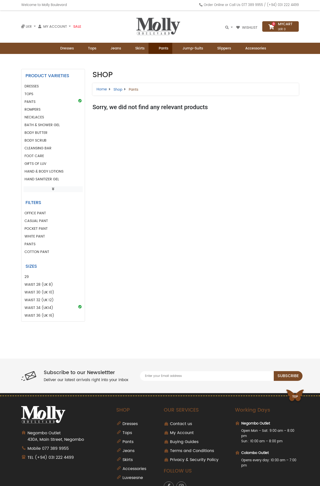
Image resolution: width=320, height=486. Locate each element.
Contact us (181, 424)
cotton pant (36, 252)
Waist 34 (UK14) (53, 308)
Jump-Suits (189, 48)
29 (26, 277)
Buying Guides (184, 442)
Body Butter (36, 133)
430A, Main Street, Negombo (68, 436)
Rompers (32, 109)
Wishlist (247, 27)
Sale (77, 26)
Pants (160, 48)
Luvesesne (132, 478)
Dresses (64, 48)
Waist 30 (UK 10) (39, 292)
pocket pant (36, 229)
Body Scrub (35, 140)
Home (101, 89)
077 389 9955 (252, 5)
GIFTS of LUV (35, 164)
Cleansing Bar (38, 148)
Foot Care (34, 156)
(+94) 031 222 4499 (283, 5)
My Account (182, 433)
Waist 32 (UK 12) (39, 300)
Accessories (252, 48)
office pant (35, 213)
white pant (34, 236)
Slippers (221, 48)
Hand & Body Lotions (44, 171)
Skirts (136, 48)
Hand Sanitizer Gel (41, 179)
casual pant (36, 221)
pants (30, 244)
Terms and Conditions (192, 451)
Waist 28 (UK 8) (38, 284)
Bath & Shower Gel (42, 125)
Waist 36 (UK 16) (39, 315)
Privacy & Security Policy (194, 460)
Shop (118, 89)
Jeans (112, 48)
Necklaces (34, 117)
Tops (89, 48)
